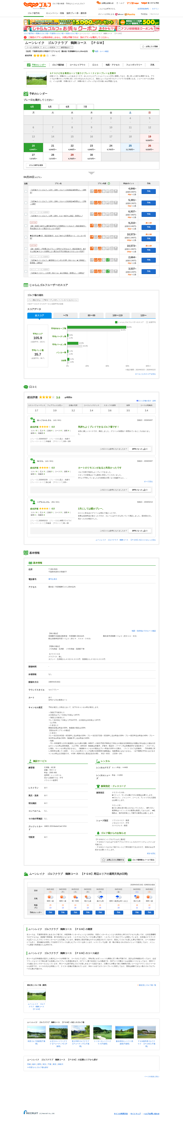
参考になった (139, 449)
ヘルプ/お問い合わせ (151, 1114)
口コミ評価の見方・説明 (147, 401)
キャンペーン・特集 (55, 13)
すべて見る (148, 482)
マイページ (154, 14)
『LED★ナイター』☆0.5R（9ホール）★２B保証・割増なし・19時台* (57, 273)
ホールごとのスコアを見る (145, 374)
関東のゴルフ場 (42, 33)
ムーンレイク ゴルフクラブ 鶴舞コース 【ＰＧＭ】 (37, 1006)
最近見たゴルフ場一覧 (147, 985)
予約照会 (144, 14)
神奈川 (60, 1064)
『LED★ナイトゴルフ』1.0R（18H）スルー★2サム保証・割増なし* (56, 216)
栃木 (34, 1064)
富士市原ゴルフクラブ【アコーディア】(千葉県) (80, 1043)
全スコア (39, 315)
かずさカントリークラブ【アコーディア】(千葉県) (58, 1043)
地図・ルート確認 (102, 51)
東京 (54, 1064)
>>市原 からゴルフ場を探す (37, 1067)
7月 (85, 107)
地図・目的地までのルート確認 (144, 631)
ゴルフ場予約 (34, 13)
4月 (32, 107)
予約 (148, 191)
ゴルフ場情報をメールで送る (141, 860)
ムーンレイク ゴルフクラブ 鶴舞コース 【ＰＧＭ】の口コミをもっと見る (126, 540)
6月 (67, 107)
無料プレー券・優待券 (76, 13)
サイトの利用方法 (121, 1114)
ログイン (155, 9)
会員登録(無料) (143, 9)
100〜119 (117, 315)
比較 (26, 183)
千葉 (49, 1064)
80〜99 (91, 315)
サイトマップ (135, 1114)
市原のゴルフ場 (71, 33)
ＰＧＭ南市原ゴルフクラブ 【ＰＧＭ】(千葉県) (146, 1043)
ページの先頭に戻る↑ (151, 1076)
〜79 (65, 315)
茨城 (29, 1064)
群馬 (39, 1064)
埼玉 (44, 1064)
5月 (50, 107)
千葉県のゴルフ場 (56, 33)
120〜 (144, 315)
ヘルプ (121, 3)
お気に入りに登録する (113, 860)
